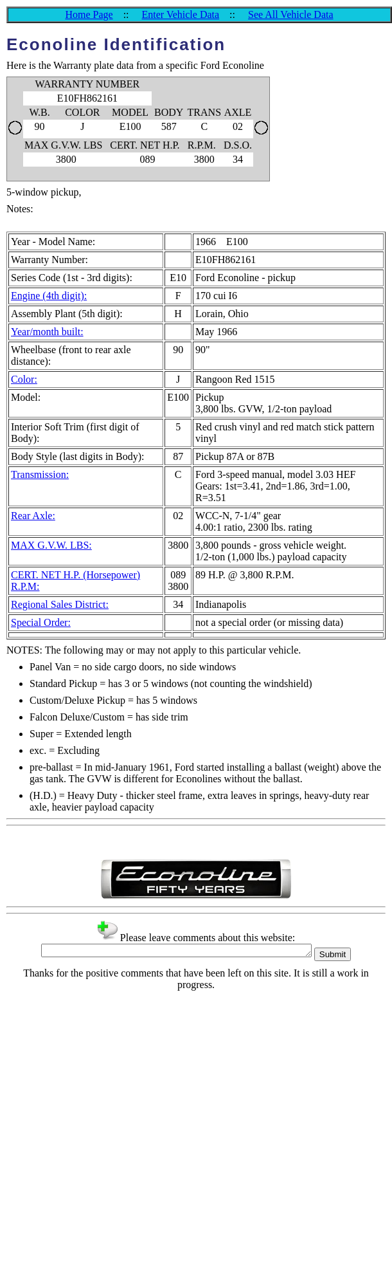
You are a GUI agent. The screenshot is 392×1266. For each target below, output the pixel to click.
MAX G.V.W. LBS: (51, 545)
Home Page (88, 14)
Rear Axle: (33, 515)
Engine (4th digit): (49, 295)
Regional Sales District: (60, 604)
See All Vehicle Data (291, 14)
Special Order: (41, 622)
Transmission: (40, 474)
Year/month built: (47, 331)
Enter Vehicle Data (181, 14)
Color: (24, 379)
